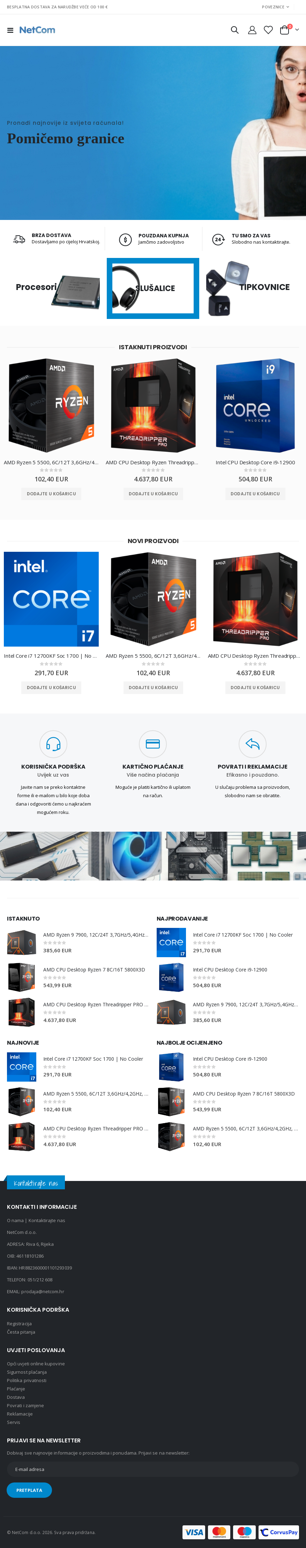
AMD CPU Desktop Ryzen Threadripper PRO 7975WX (153, 462)
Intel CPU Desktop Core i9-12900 (255, 462)
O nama (15, 1220)
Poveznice (273, 6)
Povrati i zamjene (25, 1405)
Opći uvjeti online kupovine (36, 1363)
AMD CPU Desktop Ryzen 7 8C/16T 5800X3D (94, 969)
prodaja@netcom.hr (42, 1291)
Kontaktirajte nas (47, 1220)
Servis (13, 1422)
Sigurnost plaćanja (27, 1372)
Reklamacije (20, 1414)
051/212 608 (40, 1279)
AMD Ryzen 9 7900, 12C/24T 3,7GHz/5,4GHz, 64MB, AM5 (96, 934)
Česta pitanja (21, 1332)
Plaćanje (16, 1389)
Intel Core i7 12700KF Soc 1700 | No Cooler (51, 656)
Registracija (19, 1323)
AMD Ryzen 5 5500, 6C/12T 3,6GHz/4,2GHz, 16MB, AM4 (51, 462)
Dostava (16, 1397)
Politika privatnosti (26, 1380)
